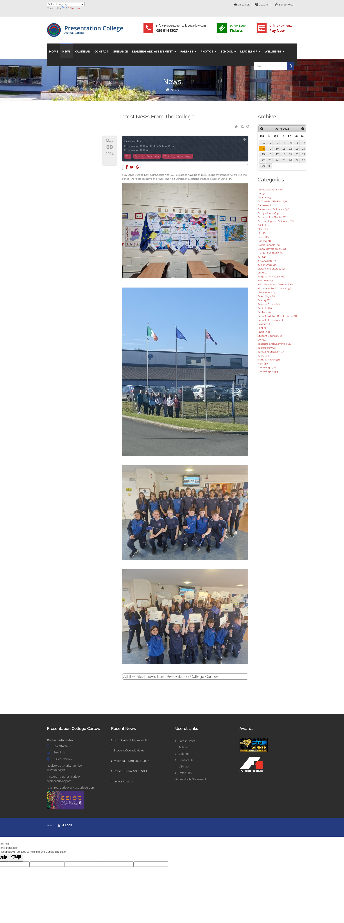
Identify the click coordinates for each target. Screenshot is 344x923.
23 (269, 160)
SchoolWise (284, 4)
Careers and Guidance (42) (273, 209)
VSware (182, 766)
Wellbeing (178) (267, 367)
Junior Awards (122, 781)
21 (303, 154)
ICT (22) (262, 256)
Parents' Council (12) (269, 304)
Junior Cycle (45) (267, 264)
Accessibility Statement (190, 779)
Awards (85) (264, 197)
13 (297, 148)
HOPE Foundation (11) (270, 252)
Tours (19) (263, 355)
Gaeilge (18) (264, 241)
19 (290, 154)
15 (263, 154)
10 (277, 148)
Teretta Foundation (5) (271, 351)
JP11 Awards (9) (267, 260)
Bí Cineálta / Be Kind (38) (272, 201)
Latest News (185, 741)
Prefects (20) (265, 308)
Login (69, 825)
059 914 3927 (62, 745)
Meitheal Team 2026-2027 (130, 760)
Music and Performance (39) (274, 288)
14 (303, 148)
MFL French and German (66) (275, 284)
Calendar (182, 753)
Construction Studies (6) (272, 217)
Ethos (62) (263, 229)
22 (263, 160)
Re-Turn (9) (264, 312)
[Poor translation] (16, 857)
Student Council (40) (270, 335)
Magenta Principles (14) (271, 276)
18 (283, 154)
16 (269, 154)
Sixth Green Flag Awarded (130, 740)
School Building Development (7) (277, 316)
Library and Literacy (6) (271, 268)
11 (283, 148)
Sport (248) (264, 331)
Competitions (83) (268, 213)
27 (297, 160)
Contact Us (184, 760)
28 (303, 160)
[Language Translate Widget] (65, 4)
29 (263, 166)
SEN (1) (262, 327)
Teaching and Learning (177, 156)
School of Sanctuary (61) (272, 320)
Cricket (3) (263, 225)
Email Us (59, 752)
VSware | (263, 4)
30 (269, 166)
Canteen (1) (264, 205)
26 (290, 160)
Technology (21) (267, 347)
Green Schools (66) (269, 244)
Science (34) (265, 324)
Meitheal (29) (265, 280)
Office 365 (242, 4)
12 (290, 148)
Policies (182, 747)
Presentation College (137, 150)
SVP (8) (262, 339)
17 (277, 154)
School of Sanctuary (147, 156)
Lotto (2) (262, 272)
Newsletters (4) (266, 292)
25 (283, 160)
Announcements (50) (270, 189)
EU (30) (262, 233)
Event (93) (263, 237)
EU (128, 156)
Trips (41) (263, 363)
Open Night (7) (266, 296)
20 (297, 154)
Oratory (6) (264, 300)
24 (277, 160)
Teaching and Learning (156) (274, 343)
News (175, 90)
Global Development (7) (272, 248)
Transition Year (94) (269, 359)
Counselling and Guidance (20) (276, 221)
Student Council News (128, 750)
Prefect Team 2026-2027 (129, 771)
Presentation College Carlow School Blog (149, 146)
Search (290, 66)
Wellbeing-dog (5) (268, 371)
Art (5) (261, 193)
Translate (71, 8)
